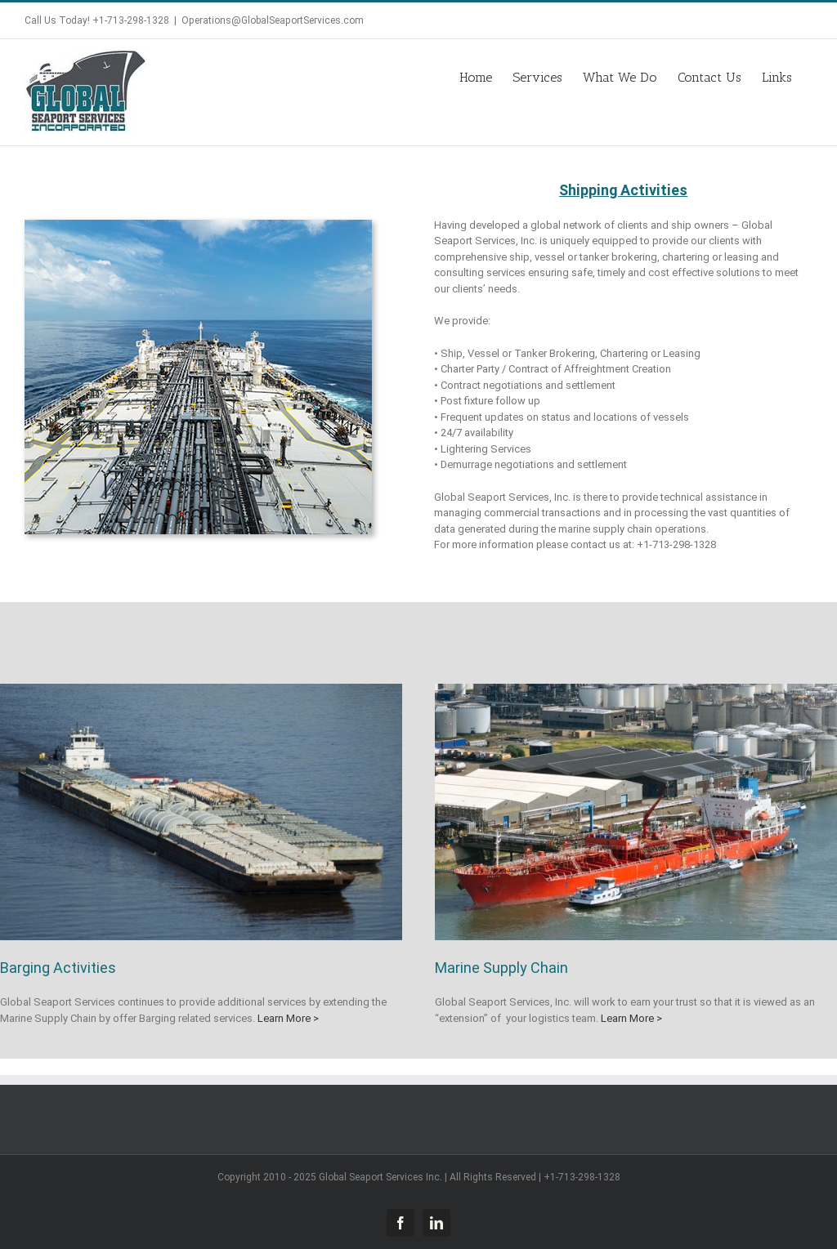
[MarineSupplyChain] (636, 689)
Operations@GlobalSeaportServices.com (272, 20)
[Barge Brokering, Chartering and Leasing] (201, 689)
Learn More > (287, 1018)
